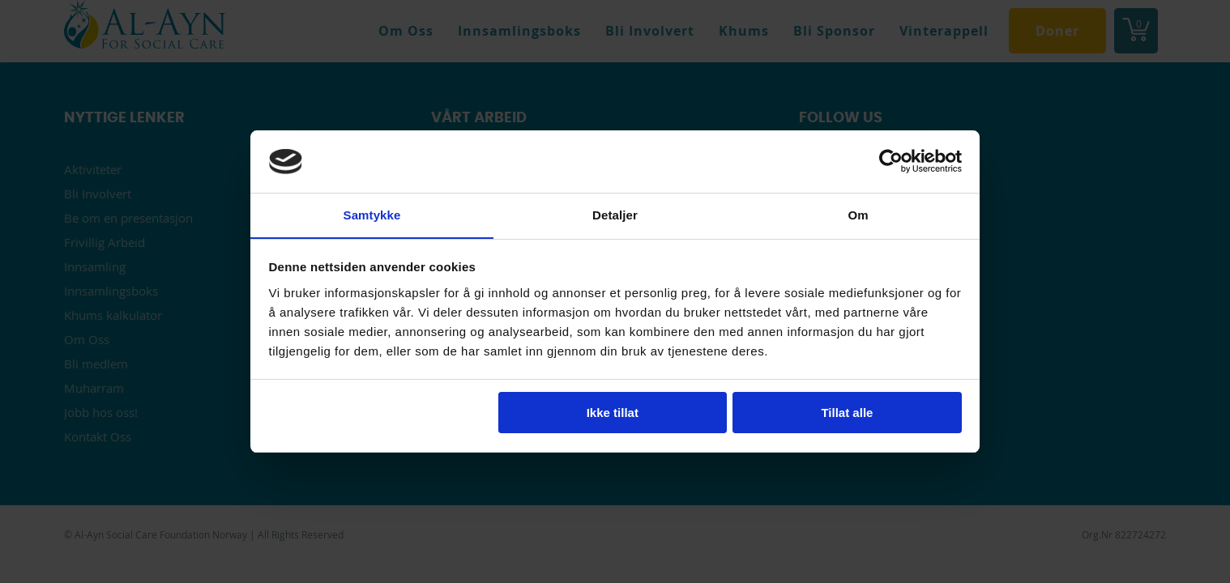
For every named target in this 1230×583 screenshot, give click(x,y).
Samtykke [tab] (372, 214)
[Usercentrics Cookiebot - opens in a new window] (891, 161)
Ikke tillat (612, 413)
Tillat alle (847, 413)
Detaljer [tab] (615, 214)
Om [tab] (858, 214)
